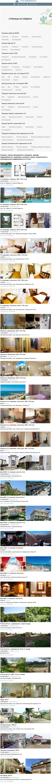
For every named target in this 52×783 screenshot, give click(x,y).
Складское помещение (7, 139)
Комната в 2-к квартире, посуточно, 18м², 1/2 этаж (17, 448)
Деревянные (46, 77)
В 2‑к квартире (32, 56)
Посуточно (4, 49)
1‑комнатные (5, 36)
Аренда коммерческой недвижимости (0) (17, 143)
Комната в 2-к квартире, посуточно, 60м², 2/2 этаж (17, 425)
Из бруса (15, 79)
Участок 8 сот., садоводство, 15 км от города (15, 649)
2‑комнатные (15, 36)
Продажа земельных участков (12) (14, 93)
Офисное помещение (7, 137)
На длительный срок (37, 46)
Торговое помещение (22, 137)
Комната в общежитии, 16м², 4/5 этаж (13, 378)
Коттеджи (16, 77)
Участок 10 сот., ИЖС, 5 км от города (12, 674)
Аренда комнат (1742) (9, 63)
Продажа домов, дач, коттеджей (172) (15, 73)
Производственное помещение (25, 139)
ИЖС (3, 97)
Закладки (21, 4)
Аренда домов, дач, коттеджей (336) (15, 83)
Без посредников (16, 39)
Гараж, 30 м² (4, 699)
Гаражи (3, 117)
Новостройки (5, 39)
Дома (3, 77)
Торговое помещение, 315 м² (9, 750)
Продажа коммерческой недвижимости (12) (17, 133)
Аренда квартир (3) (8, 43)
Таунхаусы (25, 77)
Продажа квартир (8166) (10, 33)
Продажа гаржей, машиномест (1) (14, 113)
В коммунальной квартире (19, 56)
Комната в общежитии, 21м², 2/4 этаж (13, 331)
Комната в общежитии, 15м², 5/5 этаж (12, 354)
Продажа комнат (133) (9, 53)
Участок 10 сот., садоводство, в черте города (15, 624)
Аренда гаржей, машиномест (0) (13, 123)
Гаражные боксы (29, 117)
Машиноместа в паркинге (15, 117)
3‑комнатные (25, 36)
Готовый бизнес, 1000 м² (8, 725)
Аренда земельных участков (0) (13, 103)
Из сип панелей (6, 79)
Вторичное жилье (36, 36)
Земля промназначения (24, 97)
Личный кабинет (32, 4)
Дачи (9, 77)
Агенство (35, 97)
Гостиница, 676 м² (6, 775)
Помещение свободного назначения (40, 137)
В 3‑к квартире (43, 56)
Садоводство (11, 97)
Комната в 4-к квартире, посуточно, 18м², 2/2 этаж (17, 401)
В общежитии (5, 56)
